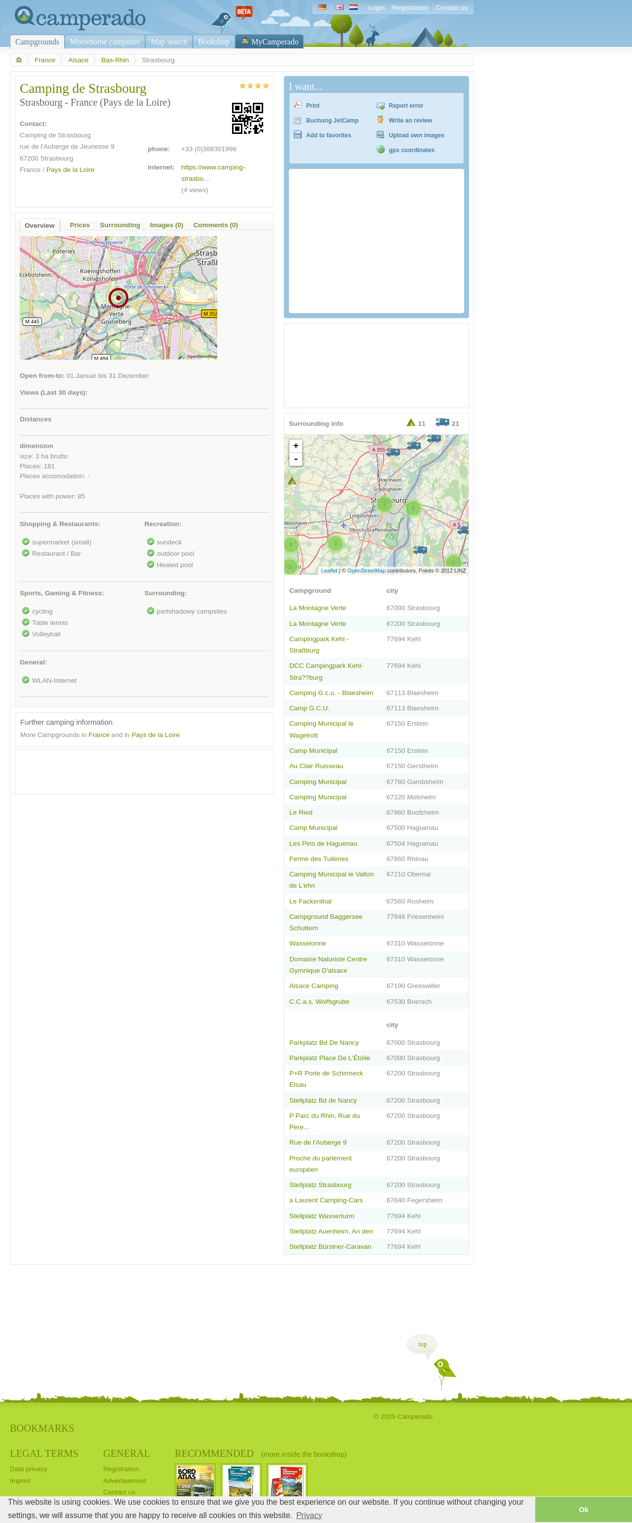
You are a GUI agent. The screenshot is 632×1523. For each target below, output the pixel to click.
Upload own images (417, 135)
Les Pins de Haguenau (323, 843)
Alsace (78, 60)
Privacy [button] (309, 1515)
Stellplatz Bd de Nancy (323, 1100)
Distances (35, 419)
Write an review (411, 120)
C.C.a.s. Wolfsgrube (319, 1001)
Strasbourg (57, 158)
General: (33, 662)
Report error (406, 105)
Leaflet (329, 571)
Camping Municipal (318, 781)
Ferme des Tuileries (319, 859)
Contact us (451, 7)
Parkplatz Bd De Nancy (324, 1042)
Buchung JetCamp (332, 120)
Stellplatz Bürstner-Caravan (330, 1246)
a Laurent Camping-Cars (326, 1200)
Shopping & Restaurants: (60, 524)
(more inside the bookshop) (304, 1454)
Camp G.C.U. (309, 708)
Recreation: (163, 524)
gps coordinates (412, 150)
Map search (169, 42)
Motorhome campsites (105, 42)
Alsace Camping (313, 985)
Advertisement (124, 1480)
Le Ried (301, 812)
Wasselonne (307, 943)
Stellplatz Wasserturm (322, 1216)
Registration (410, 7)
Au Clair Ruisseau (316, 766)
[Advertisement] (135, 769)
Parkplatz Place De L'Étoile (329, 1058)
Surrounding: (166, 593)
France (45, 60)
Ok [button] (583, 1510)
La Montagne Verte (317, 608)
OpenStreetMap (367, 571)
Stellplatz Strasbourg (320, 1185)
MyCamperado (274, 42)
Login (376, 7)
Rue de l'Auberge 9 (318, 1142)
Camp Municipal (313, 750)
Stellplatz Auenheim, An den (331, 1231)
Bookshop (214, 42)
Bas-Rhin (115, 60)
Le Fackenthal (310, 901)
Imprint (20, 1480)
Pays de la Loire (70, 169)
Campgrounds (37, 42)
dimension (36, 446)
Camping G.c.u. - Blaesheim (331, 693)
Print (312, 105)
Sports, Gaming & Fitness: (62, 593)
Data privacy (28, 1469)
